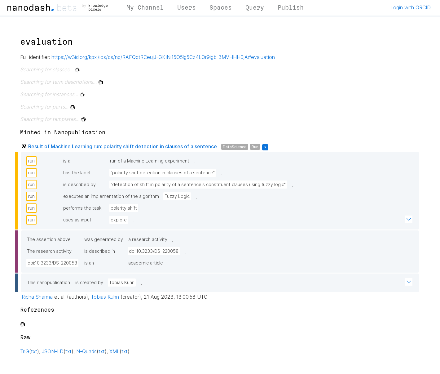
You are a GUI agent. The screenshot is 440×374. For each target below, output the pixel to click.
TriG (24, 351)
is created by (89, 282)
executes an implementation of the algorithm (111, 196)
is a (66, 161)
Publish (291, 7)
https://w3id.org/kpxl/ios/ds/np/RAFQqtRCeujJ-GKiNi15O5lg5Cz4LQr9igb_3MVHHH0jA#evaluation (163, 57)
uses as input (77, 220)
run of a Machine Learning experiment (149, 161)
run (31, 161)
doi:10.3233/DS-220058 (153, 251)
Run (255, 147)
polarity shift (124, 208)
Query (254, 7)
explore (119, 220)
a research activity (147, 239)
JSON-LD (53, 351)
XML (114, 351)
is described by (79, 184)
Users (186, 7)
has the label (76, 173)
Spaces (220, 7)
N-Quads (86, 351)
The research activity (49, 251)
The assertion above (49, 239)
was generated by (103, 239)
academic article (145, 263)
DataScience (235, 147)
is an (89, 263)
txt (34, 351)
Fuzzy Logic (177, 196)
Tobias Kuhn (121, 282)
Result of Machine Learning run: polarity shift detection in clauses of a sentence (122, 146)
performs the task (82, 208)
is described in (99, 251)
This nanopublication (48, 282)
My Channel (145, 7)
